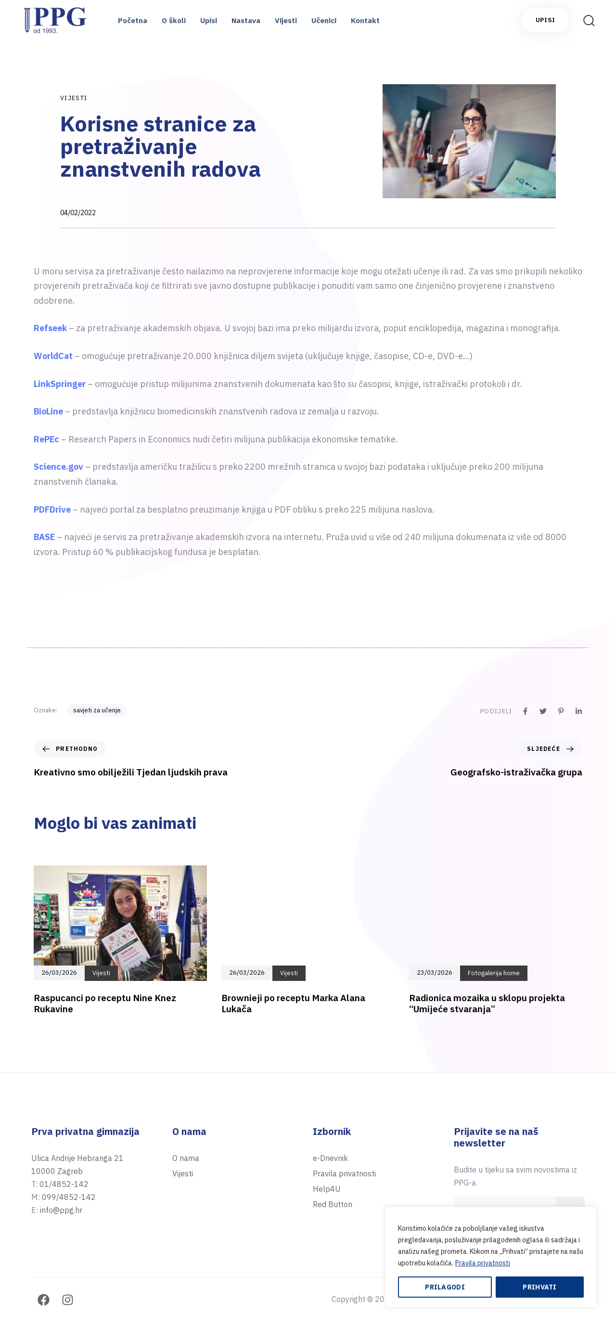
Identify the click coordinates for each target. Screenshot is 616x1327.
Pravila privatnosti (482, 1263)
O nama (185, 1158)
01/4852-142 (64, 1184)
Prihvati (539, 1287)
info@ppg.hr (61, 1210)
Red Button (332, 1204)
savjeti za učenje (97, 710)
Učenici (323, 20)
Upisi (208, 20)
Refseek (51, 328)
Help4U (327, 1189)
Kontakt (365, 20)
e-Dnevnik (330, 1158)
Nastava (245, 20)
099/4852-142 (69, 1197)
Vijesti (286, 20)
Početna (132, 20)
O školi (174, 20)
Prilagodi (445, 1287)
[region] (491, 1257)
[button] (588, 20)
